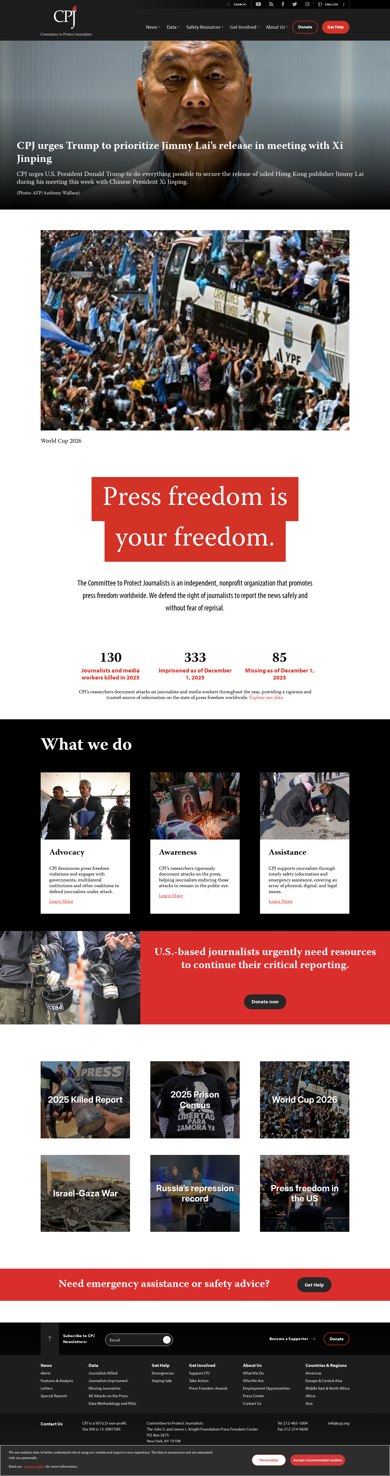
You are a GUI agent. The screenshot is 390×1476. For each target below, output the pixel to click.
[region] (195, 1460)
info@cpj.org (338, 1423)
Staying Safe (162, 1380)
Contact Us (252, 1403)
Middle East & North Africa (327, 1388)
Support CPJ (199, 1373)
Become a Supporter (288, 1338)
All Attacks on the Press (108, 1395)
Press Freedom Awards (208, 1388)
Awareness (178, 852)
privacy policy (34, 1467)
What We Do (253, 1373)
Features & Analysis (57, 1380)
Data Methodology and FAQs (112, 1403)
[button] (343, 4)
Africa (310, 1395)
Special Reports (54, 1395)
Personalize (268, 1460)
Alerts (46, 1373)
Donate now (265, 1001)
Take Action (199, 1380)
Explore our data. (266, 698)
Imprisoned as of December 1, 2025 (195, 666)
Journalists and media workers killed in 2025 (110, 666)
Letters (47, 1388)
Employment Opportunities (266, 1388)
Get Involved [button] (243, 27)
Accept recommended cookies (317, 1460)
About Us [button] (275, 27)
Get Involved (202, 1365)
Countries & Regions (326, 1365)
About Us (252, 1365)
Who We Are (253, 1380)
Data (93, 1365)
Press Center (253, 1395)
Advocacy (66, 852)
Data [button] (172, 27)
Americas (313, 1373)
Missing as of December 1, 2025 (279, 666)
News (46, 1365)
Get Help (335, 27)
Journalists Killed (103, 1373)
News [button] (151, 27)
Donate (305, 27)
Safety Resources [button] (203, 27)
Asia (309, 1403)
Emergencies (163, 1373)
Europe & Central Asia (324, 1380)
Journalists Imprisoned (108, 1380)
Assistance (287, 852)
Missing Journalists (105, 1388)
